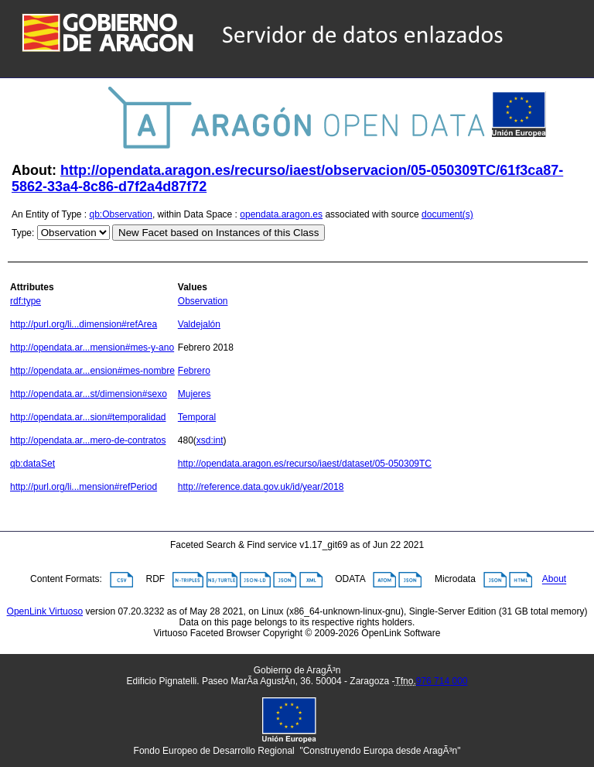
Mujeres (194, 394)
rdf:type (25, 301)
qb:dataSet (32, 463)
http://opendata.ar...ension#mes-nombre (92, 370)
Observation (203, 301)
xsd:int (210, 440)
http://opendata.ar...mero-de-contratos (88, 440)
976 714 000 (442, 681)
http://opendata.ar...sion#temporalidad (88, 417)
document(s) (447, 214)
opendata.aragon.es (281, 214)
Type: (23, 233)
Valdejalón (199, 324)
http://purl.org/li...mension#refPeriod (83, 486)
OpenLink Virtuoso (45, 611)
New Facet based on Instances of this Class (218, 232)
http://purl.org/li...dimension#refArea (83, 324)
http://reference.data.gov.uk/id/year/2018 (261, 486)
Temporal (197, 417)
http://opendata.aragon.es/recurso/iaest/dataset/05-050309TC (305, 463)
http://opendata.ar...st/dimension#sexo (88, 394)
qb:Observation (121, 214)
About (554, 579)
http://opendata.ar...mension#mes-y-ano (92, 347)
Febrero (194, 370)
